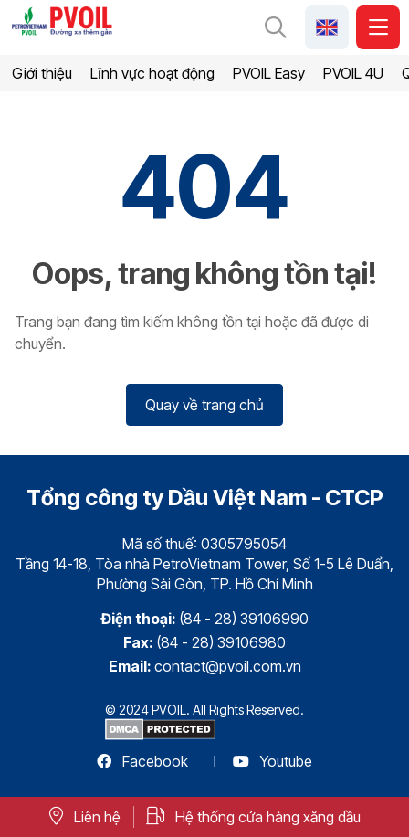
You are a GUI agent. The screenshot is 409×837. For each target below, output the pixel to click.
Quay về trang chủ (204, 405)
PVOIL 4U (353, 73)
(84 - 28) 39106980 (221, 642)
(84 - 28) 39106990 (244, 618)
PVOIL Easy (269, 73)
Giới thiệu (42, 73)
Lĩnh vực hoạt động (152, 73)
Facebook (142, 761)
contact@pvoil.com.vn (227, 666)
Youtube (272, 761)
